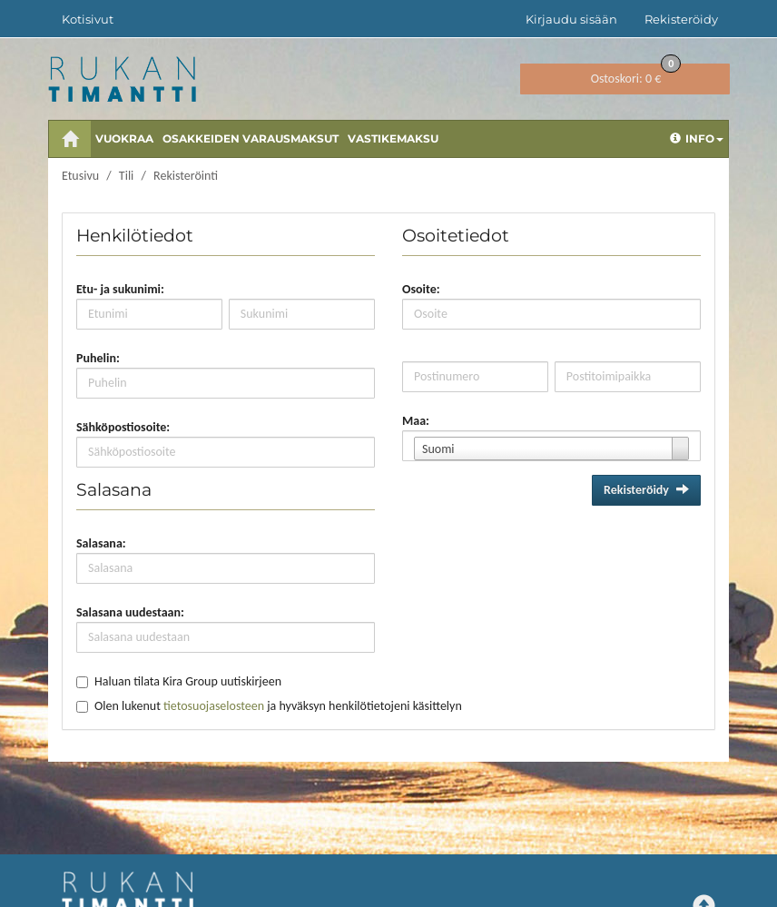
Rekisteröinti (185, 175)
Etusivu (80, 175)
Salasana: (101, 543)
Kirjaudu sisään (571, 19)
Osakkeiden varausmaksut (250, 138)
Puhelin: (98, 358)
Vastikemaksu (393, 138)
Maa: (415, 421)
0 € (636, 75)
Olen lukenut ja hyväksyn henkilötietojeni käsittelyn (278, 706)
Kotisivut (87, 19)
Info (696, 138)
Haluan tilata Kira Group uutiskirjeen (187, 681)
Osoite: (421, 289)
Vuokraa (124, 138)
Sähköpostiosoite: (123, 427)
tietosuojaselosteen (213, 706)
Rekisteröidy (681, 19)
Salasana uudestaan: (130, 612)
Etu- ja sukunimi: (120, 289)
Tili (126, 175)
